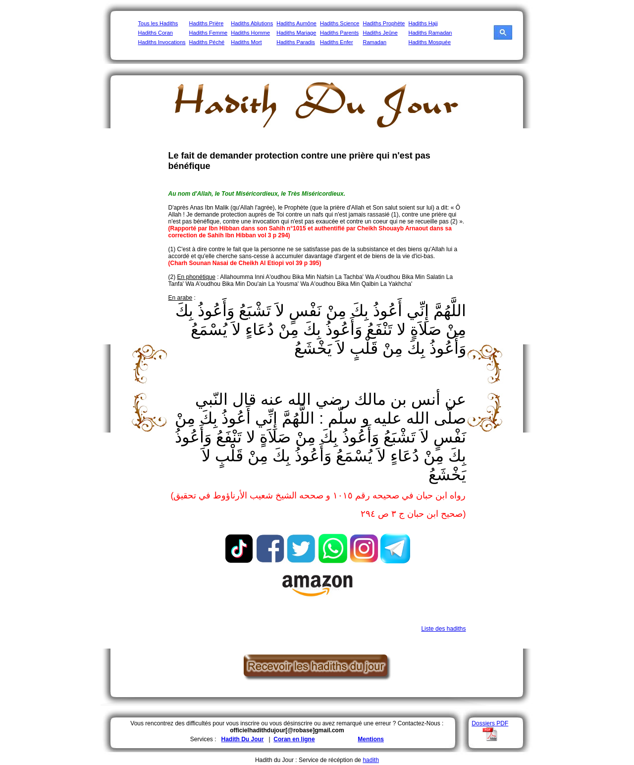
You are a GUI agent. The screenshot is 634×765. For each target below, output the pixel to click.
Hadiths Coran (155, 33)
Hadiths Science (340, 23)
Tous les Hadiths (158, 23)
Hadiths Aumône (296, 23)
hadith (371, 760)
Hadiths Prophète (384, 23)
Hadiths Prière (206, 23)
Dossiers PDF (490, 723)
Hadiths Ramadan (430, 33)
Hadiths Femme (208, 33)
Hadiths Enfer (336, 42)
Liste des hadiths (443, 628)
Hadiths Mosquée (429, 42)
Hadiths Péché (207, 42)
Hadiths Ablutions (252, 23)
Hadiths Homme (250, 33)
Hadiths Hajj (422, 23)
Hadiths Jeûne (380, 33)
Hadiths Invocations (162, 42)
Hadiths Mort (246, 42)
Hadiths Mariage (296, 33)
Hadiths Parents (339, 33)
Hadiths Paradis (295, 42)
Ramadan (374, 42)
